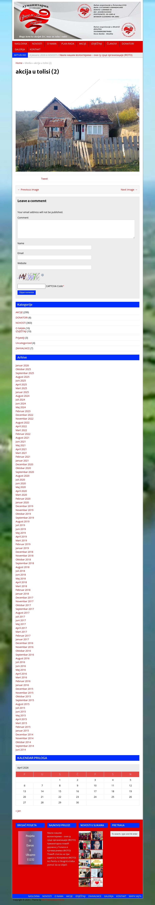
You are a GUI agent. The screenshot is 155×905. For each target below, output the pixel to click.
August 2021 (22, 437)
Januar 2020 (22, 502)
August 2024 (22, 395)
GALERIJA (20, 49)
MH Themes (47, 899)
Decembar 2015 (24, 688)
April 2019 (21, 536)
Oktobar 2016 (23, 650)
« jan (18, 810)
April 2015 (21, 719)
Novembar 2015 (24, 692)
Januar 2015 (22, 730)
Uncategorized (24, 343)
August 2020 (22, 475)
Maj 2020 (21, 487)
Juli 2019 (20, 525)
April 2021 (21, 449)
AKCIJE (82, 43)
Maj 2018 (21, 578)
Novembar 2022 (24, 418)
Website (22, 263)
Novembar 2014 (24, 738)
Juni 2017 (21, 620)
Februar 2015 (23, 726)
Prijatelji (20, 337)
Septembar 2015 (25, 700)
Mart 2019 (21, 540)
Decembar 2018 (24, 551)
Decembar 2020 (24, 464)
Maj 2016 (21, 669)
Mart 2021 (21, 453)
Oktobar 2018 (23, 559)
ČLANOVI (112, 43)
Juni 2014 (21, 749)
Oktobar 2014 (23, 742)
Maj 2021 (21, 445)
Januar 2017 (22, 639)
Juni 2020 (21, 483)
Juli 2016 (20, 662)
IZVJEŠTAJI (96, 43)
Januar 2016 (22, 685)
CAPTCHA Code (54, 286)
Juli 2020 (20, 479)
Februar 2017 (23, 635)
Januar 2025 (22, 392)
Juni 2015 (21, 711)
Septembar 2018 (25, 563)
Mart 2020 (21, 494)
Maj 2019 (21, 532)
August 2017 (22, 612)
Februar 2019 (23, 544)
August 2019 (22, 521)
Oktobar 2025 (23, 369)
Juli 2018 (20, 570)
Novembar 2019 (24, 510)
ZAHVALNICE (23, 348)
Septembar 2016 (25, 654)
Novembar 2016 (24, 647)
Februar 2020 (23, 498)
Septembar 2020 (25, 472)
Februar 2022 (23, 434)
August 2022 (22, 422)
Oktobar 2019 (23, 513)
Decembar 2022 (24, 414)
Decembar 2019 (24, 506)
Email (21, 253)
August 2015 (22, 704)
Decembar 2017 (24, 597)
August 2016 (22, 658)
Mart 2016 (21, 677)
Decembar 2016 (24, 643)
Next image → (129, 189)
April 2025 (21, 384)
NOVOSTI (37, 43)
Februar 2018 (23, 589)
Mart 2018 (21, 586)
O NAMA (51, 43)
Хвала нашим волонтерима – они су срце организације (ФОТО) (81, 55)
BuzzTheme (58, 899)
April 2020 (21, 491)
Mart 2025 (21, 388)
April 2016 (21, 673)
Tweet (44, 178)
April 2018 (21, 582)
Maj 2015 (21, 715)
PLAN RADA (67, 43)
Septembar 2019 (25, 517)
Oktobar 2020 (23, 468)
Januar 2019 (22, 548)
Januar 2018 (22, 593)
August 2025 (22, 376)
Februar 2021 (23, 456)
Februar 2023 (23, 411)
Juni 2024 (21, 403)
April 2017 (21, 628)
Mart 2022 (21, 430)
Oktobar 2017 (23, 605)
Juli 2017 (20, 616)
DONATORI (128, 43)
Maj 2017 (21, 624)
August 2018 (22, 567)
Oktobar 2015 (23, 696)
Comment (23, 217)
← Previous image (28, 189)
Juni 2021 (21, 441)
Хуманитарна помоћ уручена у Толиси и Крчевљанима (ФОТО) (59, 847)
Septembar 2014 (25, 745)
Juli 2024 (20, 399)
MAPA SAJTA (135, 896)
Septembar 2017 (25, 609)
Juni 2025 (21, 380)
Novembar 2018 (24, 555)
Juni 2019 (21, 529)
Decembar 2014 (24, 734)
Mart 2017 (21, 631)
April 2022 (21, 426)
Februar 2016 (23, 681)
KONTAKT (35, 49)
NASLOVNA (21, 43)
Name (21, 243)
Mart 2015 (21, 723)
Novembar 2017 (24, 601)
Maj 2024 (21, 407)
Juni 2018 (21, 574)
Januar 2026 (22, 365)
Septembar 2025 (25, 373)
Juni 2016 (21, 666)
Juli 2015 (20, 707)
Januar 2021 (22, 460)
